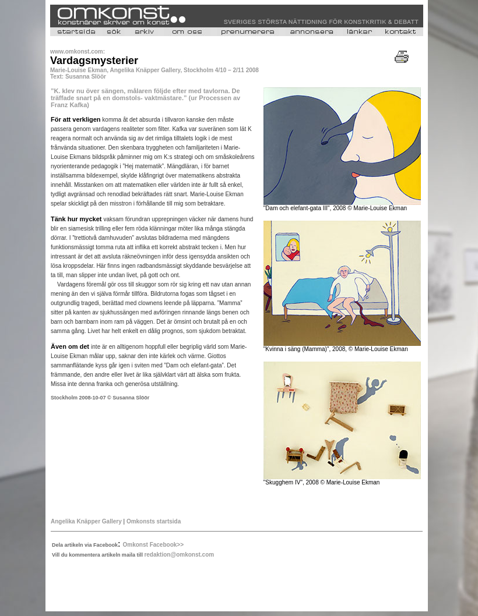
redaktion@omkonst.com (179, 554)
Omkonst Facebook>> (153, 544)
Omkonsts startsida (153, 521)
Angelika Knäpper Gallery (86, 521)
